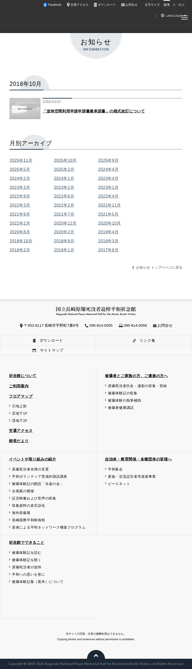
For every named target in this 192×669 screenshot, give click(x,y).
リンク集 (144, 340)
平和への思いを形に (28, 574)
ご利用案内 (19, 386)
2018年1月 (64, 250)
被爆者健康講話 (121, 408)
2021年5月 (108, 214)
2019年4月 (108, 232)
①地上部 (19, 406)
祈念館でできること (26, 542)
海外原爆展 (21, 513)
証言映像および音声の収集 (34, 498)
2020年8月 (20, 232)
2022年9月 (20, 196)
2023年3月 (20, 187)
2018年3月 (108, 241)
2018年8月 (64, 241)
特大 (181, 5)
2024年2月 (20, 178)
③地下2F (20, 421)
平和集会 (115, 469)
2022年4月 (108, 196)
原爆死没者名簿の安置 (30, 469)
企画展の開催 (23, 491)
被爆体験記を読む (27, 553)
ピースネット (119, 484)
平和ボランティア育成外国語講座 (39, 476)
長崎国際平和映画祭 (28, 520)
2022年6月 (64, 196)
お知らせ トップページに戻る (159, 267)
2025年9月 (108, 160)
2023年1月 (108, 187)
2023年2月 (64, 187)
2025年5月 (20, 169)
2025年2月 (64, 169)
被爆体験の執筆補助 (124, 400)
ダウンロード (48, 340)
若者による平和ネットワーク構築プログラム (49, 527)
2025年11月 (21, 160)
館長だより (19, 441)
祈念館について (22, 376)
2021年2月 (20, 223)
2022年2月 (64, 205)
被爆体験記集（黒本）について (38, 582)
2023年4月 (108, 178)
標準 (167, 5)
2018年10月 (21, 241)
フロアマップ (20, 396)
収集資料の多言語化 (28, 506)
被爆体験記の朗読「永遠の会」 (38, 484)
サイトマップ (48, 350)
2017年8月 (108, 250)
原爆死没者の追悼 (27, 567)
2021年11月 (109, 205)
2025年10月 (65, 160)
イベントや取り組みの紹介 (32, 459)
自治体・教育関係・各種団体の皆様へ (138, 459)
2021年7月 (64, 214)
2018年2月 (20, 250)
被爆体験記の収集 (123, 393)
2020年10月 (109, 223)
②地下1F (20, 413)
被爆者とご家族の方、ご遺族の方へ (136, 376)
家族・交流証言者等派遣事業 (132, 476)
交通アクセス (20, 430)
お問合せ (162, 325)
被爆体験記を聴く (27, 560)
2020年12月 (65, 223)
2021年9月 (20, 214)
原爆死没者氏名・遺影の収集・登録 (137, 386)
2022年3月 (20, 205)
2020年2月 (64, 232)
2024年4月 (108, 169)
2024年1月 (64, 178)
